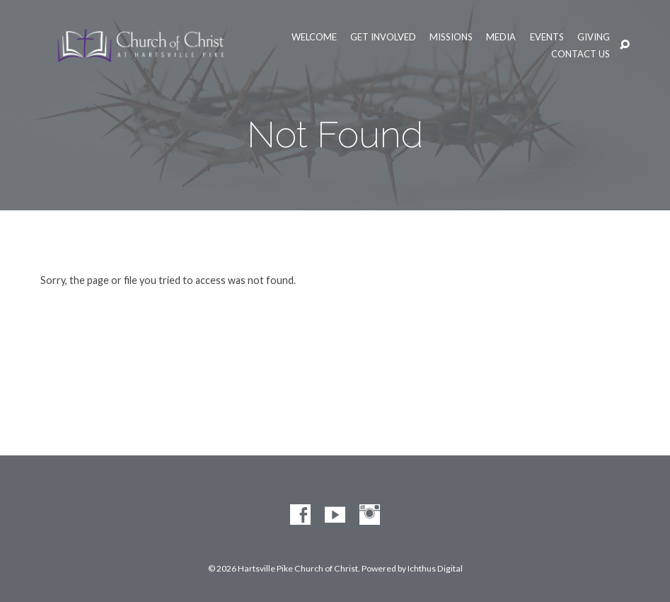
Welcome (314, 37)
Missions (451, 37)
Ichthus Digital (435, 568)
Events (547, 37)
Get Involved (383, 37)
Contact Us (580, 54)
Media (501, 37)
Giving (593, 37)
